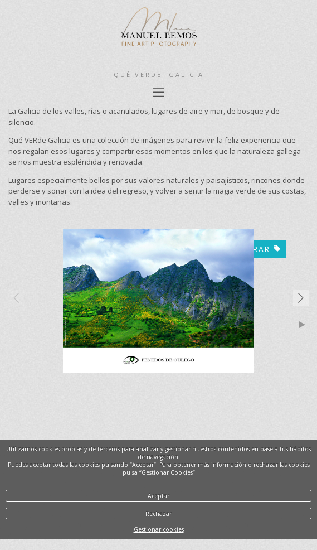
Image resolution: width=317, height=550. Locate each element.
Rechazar (158, 514)
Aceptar (158, 496)
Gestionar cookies (159, 529)
